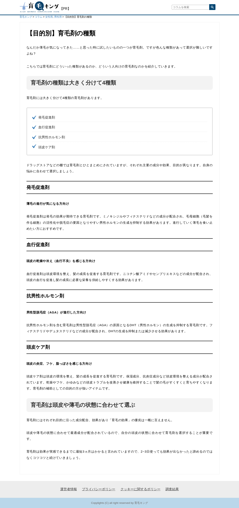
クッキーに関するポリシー (140, 489)
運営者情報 (68, 489)
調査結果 (172, 489)
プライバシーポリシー (98, 489)
